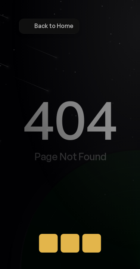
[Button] (48, 243)
